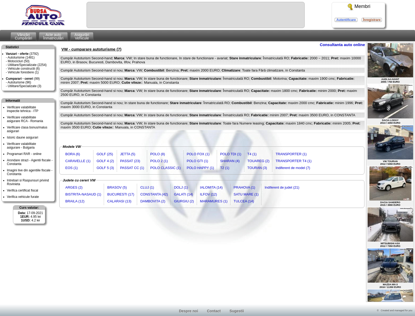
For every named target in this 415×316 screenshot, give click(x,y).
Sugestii (236, 311)
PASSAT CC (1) (132, 168)
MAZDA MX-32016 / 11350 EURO (390, 268)
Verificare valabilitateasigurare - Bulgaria (21, 145)
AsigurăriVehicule (82, 36)
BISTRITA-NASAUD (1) (83, 194)
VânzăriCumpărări (23, 36)
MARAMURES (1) (214, 201)
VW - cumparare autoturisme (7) (91, 49)
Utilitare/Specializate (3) (24, 86)
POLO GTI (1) (197, 161)
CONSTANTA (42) (154, 194)
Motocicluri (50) (18, 61)
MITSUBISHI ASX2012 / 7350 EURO (390, 227)
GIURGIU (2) (184, 201)
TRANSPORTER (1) (291, 154)
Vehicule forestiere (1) (23, 72)
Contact (214, 311)
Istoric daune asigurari (22, 137)
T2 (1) (224, 168)
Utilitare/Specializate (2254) (27, 65)
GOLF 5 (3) (105, 168)
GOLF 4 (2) (105, 161)
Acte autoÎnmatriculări (53, 36)
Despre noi (188, 311)
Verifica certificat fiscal (22, 190)
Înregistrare (372, 20)
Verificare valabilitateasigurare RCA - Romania (25, 119)
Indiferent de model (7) (293, 168)
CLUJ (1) (147, 187)
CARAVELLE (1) (78, 161)
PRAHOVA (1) (244, 187)
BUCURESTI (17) (120, 194)
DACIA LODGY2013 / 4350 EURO (390, 104)
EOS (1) (71, 168)
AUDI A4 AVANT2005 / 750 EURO (390, 63)
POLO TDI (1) (230, 154)
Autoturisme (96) (19, 82)
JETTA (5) (128, 154)
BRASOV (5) (117, 187)
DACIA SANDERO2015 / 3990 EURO (390, 186)
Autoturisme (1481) (21, 57)
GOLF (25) (105, 154)
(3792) (22, 54)
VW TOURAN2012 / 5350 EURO (390, 145)
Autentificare (346, 20)
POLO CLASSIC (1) (165, 168)
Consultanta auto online (342, 44)
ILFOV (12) (208, 194)
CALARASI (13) (119, 201)
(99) (23, 79)
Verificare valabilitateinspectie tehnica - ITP (22, 109)
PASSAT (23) (130, 161)
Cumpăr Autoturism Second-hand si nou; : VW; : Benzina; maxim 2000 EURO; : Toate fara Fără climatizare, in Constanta (183, 70)
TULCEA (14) (244, 201)
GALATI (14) (183, 194)
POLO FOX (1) (198, 154)
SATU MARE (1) (246, 194)
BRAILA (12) (74, 201)
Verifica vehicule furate (23, 197)
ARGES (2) (74, 187)
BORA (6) (72, 154)
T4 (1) (252, 154)
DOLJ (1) (181, 187)
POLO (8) (157, 154)
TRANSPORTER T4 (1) (294, 161)
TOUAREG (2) (258, 161)
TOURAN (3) (257, 168)
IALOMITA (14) (211, 187)
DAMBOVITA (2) (152, 201)
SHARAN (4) (230, 161)
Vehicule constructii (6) (24, 68)
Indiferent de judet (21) (282, 187)
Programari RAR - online (24, 154)
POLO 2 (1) (159, 161)
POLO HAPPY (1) (200, 168)
